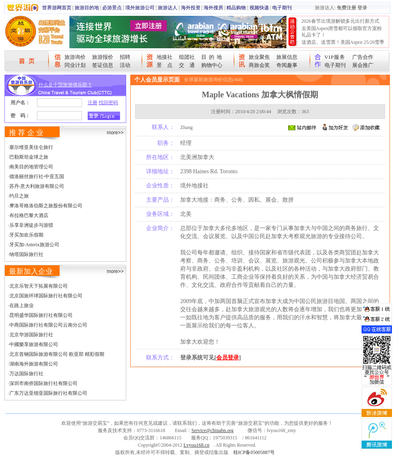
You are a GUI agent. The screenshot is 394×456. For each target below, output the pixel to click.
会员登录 (227, 358)
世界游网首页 (56, 8)
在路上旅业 (21, 305)
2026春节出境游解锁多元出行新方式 (340, 21)
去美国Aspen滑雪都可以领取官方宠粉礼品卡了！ (341, 32)
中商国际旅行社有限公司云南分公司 (48, 325)
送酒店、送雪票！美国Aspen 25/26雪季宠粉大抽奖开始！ (343, 45)
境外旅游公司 (140, 8)
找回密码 (108, 102)
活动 (125, 65)
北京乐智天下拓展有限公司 (38, 286)
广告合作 (362, 57)
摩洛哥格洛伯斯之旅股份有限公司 (45, 206)
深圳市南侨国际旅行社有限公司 (43, 383)
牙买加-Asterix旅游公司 (34, 244)
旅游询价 (75, 57)
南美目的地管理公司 (31, 167)
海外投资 (190, 8)
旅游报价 (102, 57)
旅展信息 (286, 57)
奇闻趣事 (286, 65)
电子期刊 (282, 8)
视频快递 (259, 8)
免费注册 (346, 8)
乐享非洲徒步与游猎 (31, 225)
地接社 (164, 57)
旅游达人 (167, 8)
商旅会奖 (259, 65)
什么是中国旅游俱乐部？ (65, 85)
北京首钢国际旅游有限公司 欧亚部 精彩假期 (56, 354)
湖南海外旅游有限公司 (33, 364)
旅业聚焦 (259, 57)
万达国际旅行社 (26, 373)
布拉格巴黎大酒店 (28, 215)
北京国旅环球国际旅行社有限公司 (45, 296)
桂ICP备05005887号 (254, 452)
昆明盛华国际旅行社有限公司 (41, 315)
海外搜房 (213, 8)
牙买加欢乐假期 (26, 235)
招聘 (125, 57)
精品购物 (236, 8)
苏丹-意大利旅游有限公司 (37, 186)
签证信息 (102, 65)
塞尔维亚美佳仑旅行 (31, 147)
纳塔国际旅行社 (26, 254)
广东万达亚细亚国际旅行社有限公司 (48, 393)
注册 (92, 102)
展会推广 (362, 65)
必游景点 (112, 8)
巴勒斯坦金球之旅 (28, 157)
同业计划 (75, 65)
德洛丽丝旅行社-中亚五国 (37, 176)
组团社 (187, 57)
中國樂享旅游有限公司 (33, 344)
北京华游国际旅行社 (31, 335)
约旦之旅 (19, 196)
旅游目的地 (87, 8)
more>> (115, 133)
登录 (362, 8)
